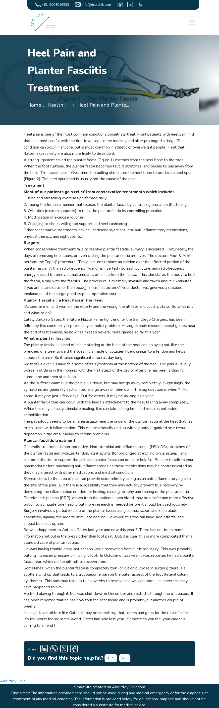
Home (34, 105)
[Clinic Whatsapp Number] (54, 649)
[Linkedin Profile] (44, 649)
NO (125, 658)
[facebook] (119, 4)
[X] (130, 4)
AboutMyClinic (12, 681)
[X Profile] (64, 649)
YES (110, 658)
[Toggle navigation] (192, 22)
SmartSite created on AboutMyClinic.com (109, 687)
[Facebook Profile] (74, 649)
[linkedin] (140, 4)
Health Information (70, 105)
